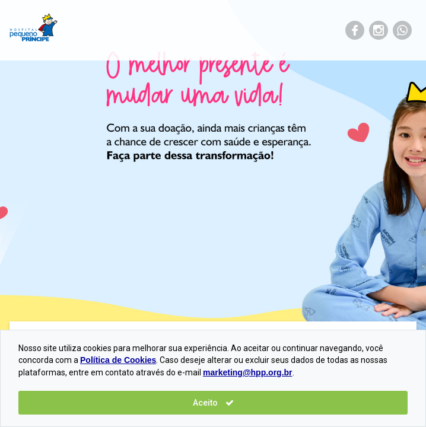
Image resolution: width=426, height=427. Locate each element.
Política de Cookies (118, 360)
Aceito (213, 402)
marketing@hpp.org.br (248, 372)
